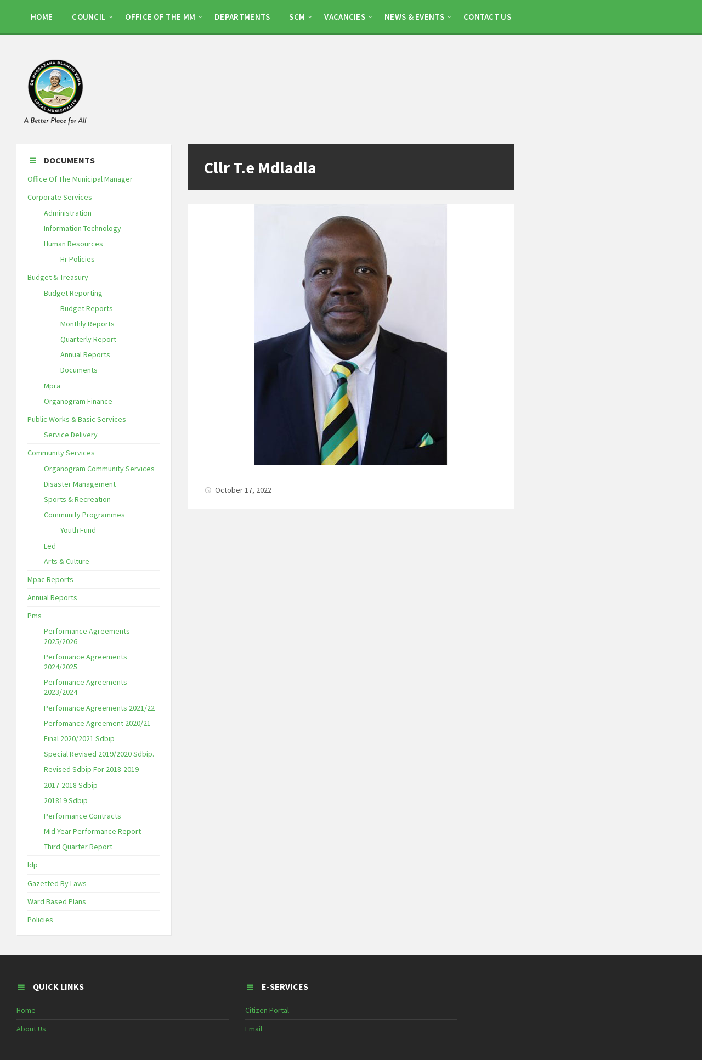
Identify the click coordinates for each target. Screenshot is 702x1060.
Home (26, 1010)
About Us (31, 1029)
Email (253, 1029)
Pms (34, 616)
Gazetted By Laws (57, 883)
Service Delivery (71, 434)
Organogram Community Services (99, 468)
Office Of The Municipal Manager (80, 179)
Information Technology (82, 228)
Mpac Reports (50, 579)
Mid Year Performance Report (92, 831)
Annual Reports (85, 354)
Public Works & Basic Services (76, 419)
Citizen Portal (267, 1010)
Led (50, 546)
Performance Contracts (82, 816)
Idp (32, 865)
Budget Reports (86, 308)
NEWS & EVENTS (414, 17)
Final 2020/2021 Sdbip (79, 738)
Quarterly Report (88, 339)
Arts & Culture (66, 561)
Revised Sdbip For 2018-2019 (91, 769)
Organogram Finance (78, 401)
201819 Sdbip (66, 800)
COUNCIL (89, 17)
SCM (297, 17)
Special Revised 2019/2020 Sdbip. (99, 754)
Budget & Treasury (57, 277)
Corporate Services (59, 197)
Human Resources (73, 244)
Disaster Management (80, 484)
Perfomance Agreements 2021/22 (99, 708)
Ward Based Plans (56, 901)
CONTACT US (487, 17)
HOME (42, 17)
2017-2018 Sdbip (71, 785)
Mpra (52, 386)
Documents (79, 370)
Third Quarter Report (78, 847)
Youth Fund (78, 530)
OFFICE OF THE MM (160, 17)
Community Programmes (84, 515)
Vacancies (344, 17)
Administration (68, 213)
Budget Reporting (73, 293)
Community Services (61, 453)
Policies (40, 919)
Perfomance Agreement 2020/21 (97, 723)
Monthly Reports (87, 324)
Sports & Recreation (77, 499)
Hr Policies (77, 259)
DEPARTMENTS (242, 17)
